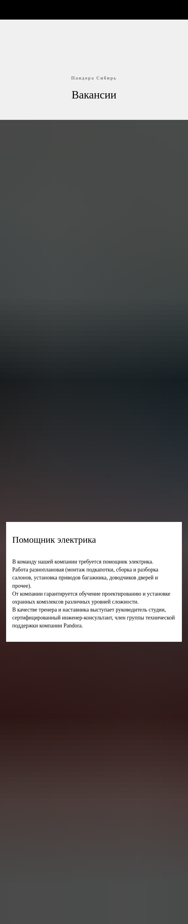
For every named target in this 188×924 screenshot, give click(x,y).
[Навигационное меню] (177, 10)
